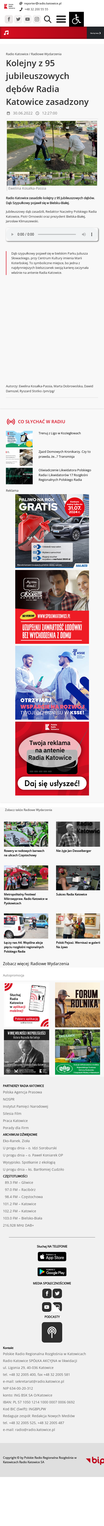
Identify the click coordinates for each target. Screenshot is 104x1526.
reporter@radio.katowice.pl (42, 3)
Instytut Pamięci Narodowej (25, 1106)
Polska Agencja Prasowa (22, 1092)
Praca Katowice (15, 1120)
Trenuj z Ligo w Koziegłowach (60, 433)
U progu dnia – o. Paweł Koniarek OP (33, 1155)
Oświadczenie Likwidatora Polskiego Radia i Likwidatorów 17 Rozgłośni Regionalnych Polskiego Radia (65, 475)
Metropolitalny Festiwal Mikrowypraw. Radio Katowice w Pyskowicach (25, 898)
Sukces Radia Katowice (71, 894)
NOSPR (9, 1099)
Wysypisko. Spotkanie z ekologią (29, 1162)
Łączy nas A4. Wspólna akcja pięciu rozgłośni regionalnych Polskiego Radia (24, 947)
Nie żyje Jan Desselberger (73, 851)
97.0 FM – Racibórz (19, 1189)
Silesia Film (12, 1113)
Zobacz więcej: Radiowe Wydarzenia (36, 963)
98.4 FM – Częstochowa (23, 1196)
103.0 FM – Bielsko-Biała (22, 1218)
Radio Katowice (17, 54)
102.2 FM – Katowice (19, 1211)
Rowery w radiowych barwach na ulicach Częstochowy (24, 853)
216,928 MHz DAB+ (18, 1225)
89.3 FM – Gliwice (18, 1182)
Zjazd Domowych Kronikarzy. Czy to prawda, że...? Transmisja (65, 454)
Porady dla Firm (16, 1127)
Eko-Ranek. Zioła (16, 1140)
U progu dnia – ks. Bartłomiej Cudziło (33, 1169)
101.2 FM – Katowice (19, 1203)
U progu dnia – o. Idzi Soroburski (30, 1148)
